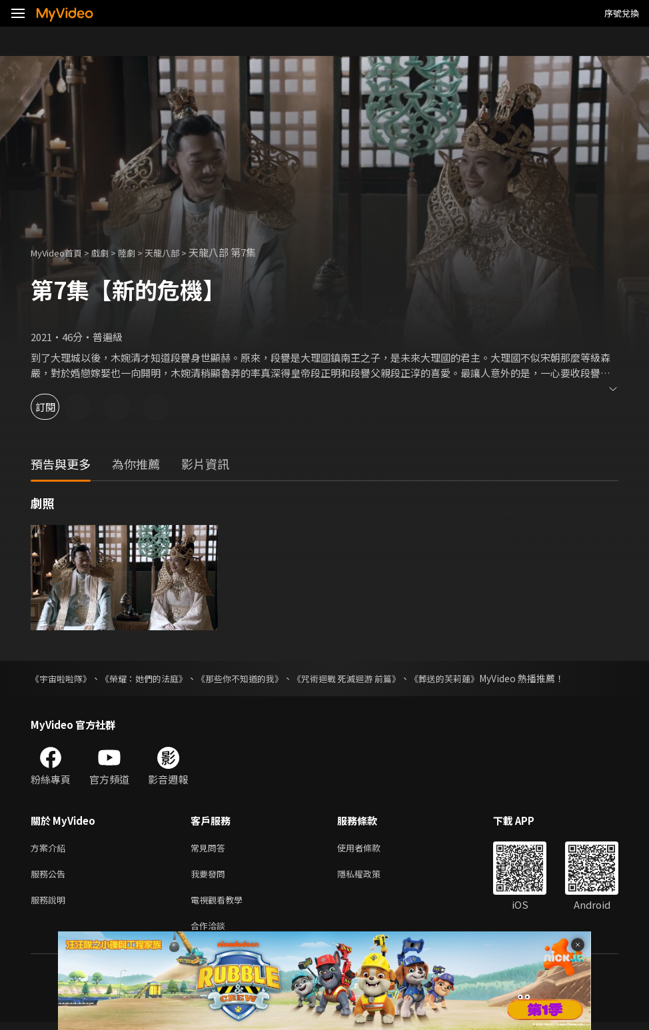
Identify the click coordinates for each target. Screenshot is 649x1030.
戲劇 (111, 252)
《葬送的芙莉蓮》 (473, 678)
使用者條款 (370, 848)
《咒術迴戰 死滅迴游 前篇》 (368, 678)
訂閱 (57, 407)
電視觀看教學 (221, 904)
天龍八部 (179, 252)
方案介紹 (51, 848)
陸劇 (140, 252)
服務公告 (51, 876)
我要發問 (211, 876)
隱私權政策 (370, 876)
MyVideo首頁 (61, 252)
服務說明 (51, 904)
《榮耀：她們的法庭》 (152, 678)
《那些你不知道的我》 (254, 678)
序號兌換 (621, 13)
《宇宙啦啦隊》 (63, 678)
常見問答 (211, 848)
